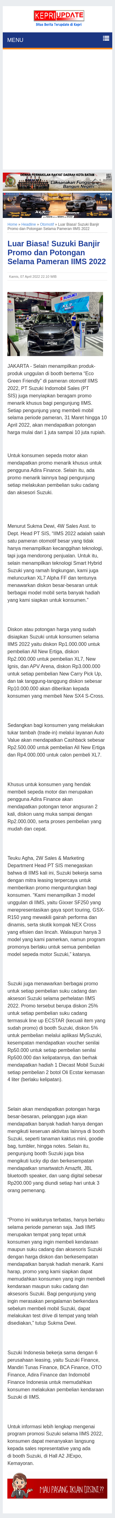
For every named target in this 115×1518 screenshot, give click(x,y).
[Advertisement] (57, 112)
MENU (15, 40)
